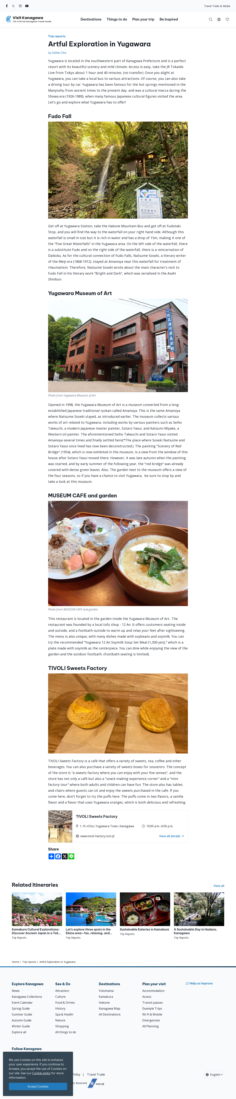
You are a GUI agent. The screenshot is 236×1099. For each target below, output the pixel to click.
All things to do (65, 1032)
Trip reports (57, 36)
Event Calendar (22, 1003)
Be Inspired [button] (168, 19)
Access (146, 997)
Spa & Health (64, 1014)
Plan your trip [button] (143, 19)
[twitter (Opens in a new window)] (13, 6)
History (60, 1008)
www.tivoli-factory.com (93, 836)
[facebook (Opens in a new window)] (7, 6)
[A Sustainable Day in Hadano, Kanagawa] (199, 916)
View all (219, 886)
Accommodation (153, 991)
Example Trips (152, 1008)
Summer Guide (22, 1014)
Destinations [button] (91, 19)
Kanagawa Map (109, 1008)
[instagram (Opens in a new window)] (20, 6)
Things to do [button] (117, 19)
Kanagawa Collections (27, 997)
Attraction (62, 991)
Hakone (104, 1003)
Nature (60, 1020)
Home (15, 962)
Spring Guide (21, 1008)
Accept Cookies (38, 1086)
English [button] (213, 1075)
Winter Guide (21, 1026)
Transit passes (152, 1003)
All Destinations (110, 1014)
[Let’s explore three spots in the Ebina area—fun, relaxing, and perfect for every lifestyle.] (91, 916)
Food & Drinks (65, 1003)
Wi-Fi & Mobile (152, 1014)
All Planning (150, 1026)
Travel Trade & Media (217, 6)
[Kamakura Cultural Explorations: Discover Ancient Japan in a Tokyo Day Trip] (37, 916)
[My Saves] (227, 19)
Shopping (62, 1026)
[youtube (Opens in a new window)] (27, 6)
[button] (219, 19)
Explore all (19, 1032)
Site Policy (73, 1074)
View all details (171, 836)
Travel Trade (96, 1074)
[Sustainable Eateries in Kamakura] (145, 914)
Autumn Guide (22, 1020)
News (16, 991)
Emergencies (151, 1020)
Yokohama (106, 991)
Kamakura (106, 997)
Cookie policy (41, 1073)
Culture (60, 997)
